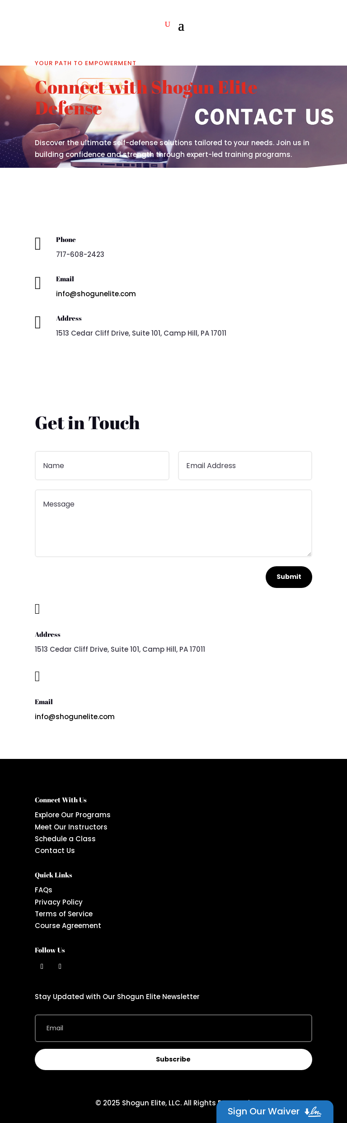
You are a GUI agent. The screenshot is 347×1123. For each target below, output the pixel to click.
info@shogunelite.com (96, 294)
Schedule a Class (65, 838)
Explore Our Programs (73, 815)
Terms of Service (64, 914)
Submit (289, 576)
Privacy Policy (59, 902)
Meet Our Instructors (71, 827)
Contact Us (55, 850)
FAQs (43, 890)
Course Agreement (68, 925)
